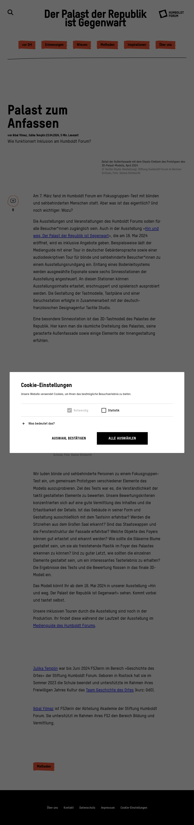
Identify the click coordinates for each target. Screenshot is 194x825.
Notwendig (81, 410)
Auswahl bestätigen (69, 438)
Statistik (113, 410)
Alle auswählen (122, 438)
